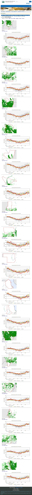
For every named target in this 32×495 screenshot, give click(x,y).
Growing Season (20, 15)
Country (28, 15)
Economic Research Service (11, 491)
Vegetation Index (16, 15)
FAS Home (3, 11)
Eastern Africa (21, 11)
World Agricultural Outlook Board (20, 491)
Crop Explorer (14, 11)
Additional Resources (25, 15)
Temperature (9, 15)
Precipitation (5, 15)
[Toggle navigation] (30, 6)
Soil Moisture (12, 15)
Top (16, 485)
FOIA (3, 492)
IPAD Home (8, 11)
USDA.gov (5, 491)
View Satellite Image (4, 108)
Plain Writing (27, 491)
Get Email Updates (16, 490)
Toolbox (2, 15)
